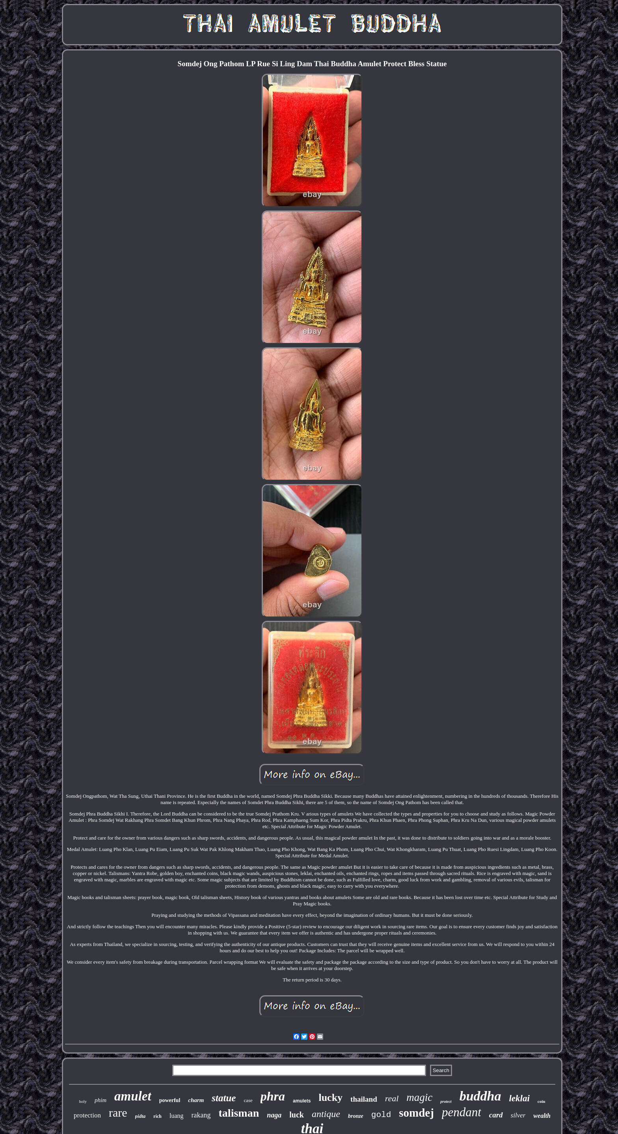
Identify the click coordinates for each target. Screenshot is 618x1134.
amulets (302, 1101)
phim (100, 1100)
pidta (140, 1116)
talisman (239, 1113)
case (248, 1100)
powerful (170, 1100)
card (496, 1115)
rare (118, 1112)
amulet (132, 1096)
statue (224, 1098)
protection (87, 1115)
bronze (355, 1116)
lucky (330, 1097)
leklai (519, 1098)
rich (157, 1116)
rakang (201, 1115)
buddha (480, 1096)
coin (541, 1101)
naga (274, 1115)
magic (419, 1097)
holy (83, 1101)
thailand (363, 1099)
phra (273, 1096)
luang (176, 1115)
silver (518, 1115)
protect (445, 1101)
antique (326, 1114)
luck (296, 1114)
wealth (542, 1115)
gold (381, 1114)
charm (196, 1100)
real (392, 1098)
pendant (461, 1112)
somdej (416, 1112)
